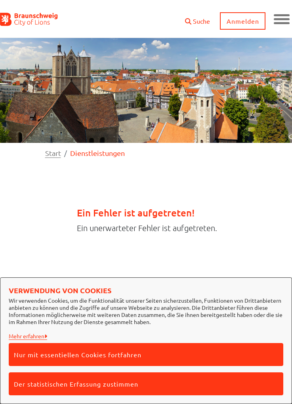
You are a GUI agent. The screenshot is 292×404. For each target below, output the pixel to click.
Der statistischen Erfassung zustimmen (76, 384)
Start (53, 153)
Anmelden (243, 21)
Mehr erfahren (26, 336)
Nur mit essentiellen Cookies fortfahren (77, 354)
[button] (197, 18)
